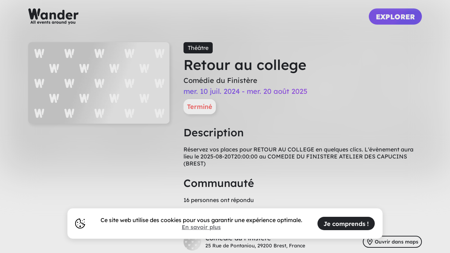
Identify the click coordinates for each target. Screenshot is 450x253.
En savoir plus (201, 227)
